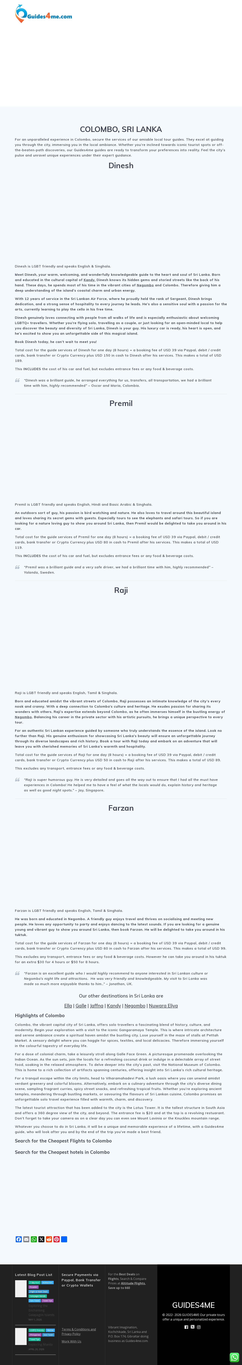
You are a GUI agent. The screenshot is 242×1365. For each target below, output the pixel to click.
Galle (81, 1005)
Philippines (35, 1334)
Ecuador (33, 1287)
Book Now (222, 8)
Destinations (93, 8)
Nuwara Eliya (163, 1005)
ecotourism (47, 1282)
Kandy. (89, 280)
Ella (68, 1005)
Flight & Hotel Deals (38, 1291)
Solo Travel (34, 1300)
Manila (50, 1330)
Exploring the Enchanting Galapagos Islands (41, 1310)
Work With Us (71, 1341)
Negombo (145, 285)
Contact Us (220, 18)
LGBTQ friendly (37, 1330)
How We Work (171, 8)
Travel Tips (47, 1300)
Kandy (114, 1005)
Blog (151, 8)
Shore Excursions (127, 8)
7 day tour (34, 1282)
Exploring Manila (41, 1344)
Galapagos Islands (37, 1296)
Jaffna (96, 1005)
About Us (197, 8)
